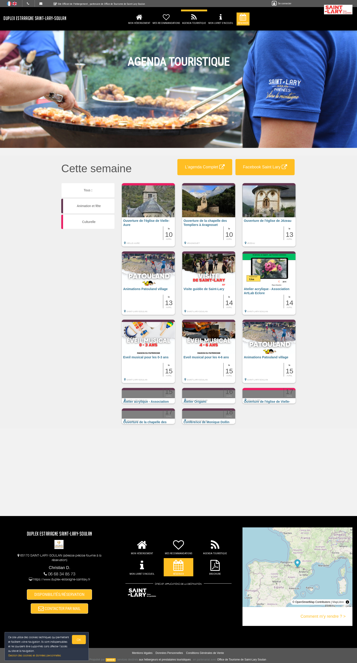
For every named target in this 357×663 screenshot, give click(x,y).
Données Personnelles (169, 653)
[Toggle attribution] (347, 602)
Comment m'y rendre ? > (323, 616)
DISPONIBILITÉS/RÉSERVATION (59, 594)
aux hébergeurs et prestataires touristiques (165, 659)
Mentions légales (142, 653)
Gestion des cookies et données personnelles (34, 655)
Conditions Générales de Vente (205, 653)
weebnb (111, 660)
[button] (148, 217)
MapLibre (338, 602)
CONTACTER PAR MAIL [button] (59, 608)
